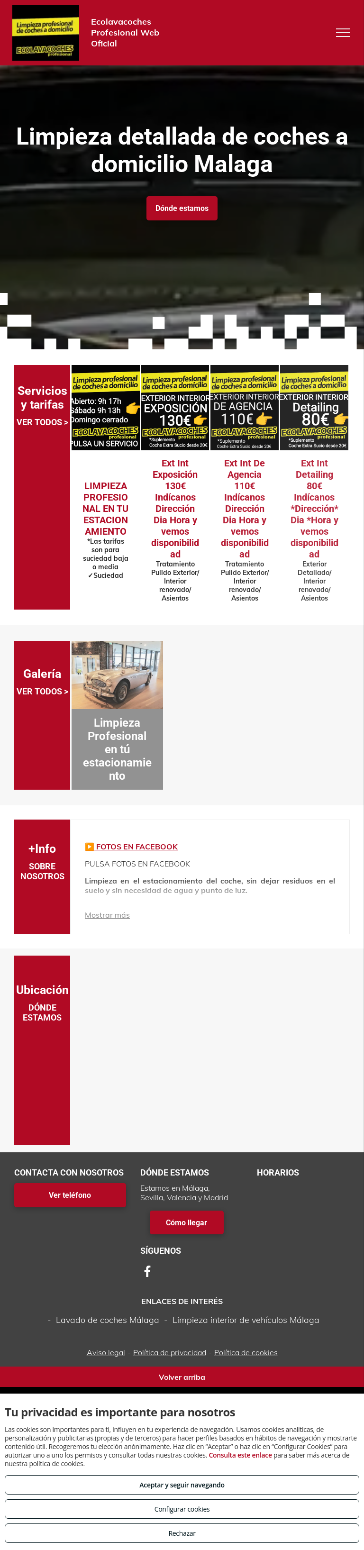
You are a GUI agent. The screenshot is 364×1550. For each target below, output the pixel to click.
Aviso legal (106, 1352)
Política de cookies (246, 1352)
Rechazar (181, 1533)
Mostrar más (107, 915)
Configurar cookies (182, 1509)
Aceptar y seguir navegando (181, 1484)
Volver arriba (182, 1377)
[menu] (343, 32)
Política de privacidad (169, 1352)
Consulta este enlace (240, 1454)
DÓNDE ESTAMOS (42, 1012)
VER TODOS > (42, 422)
